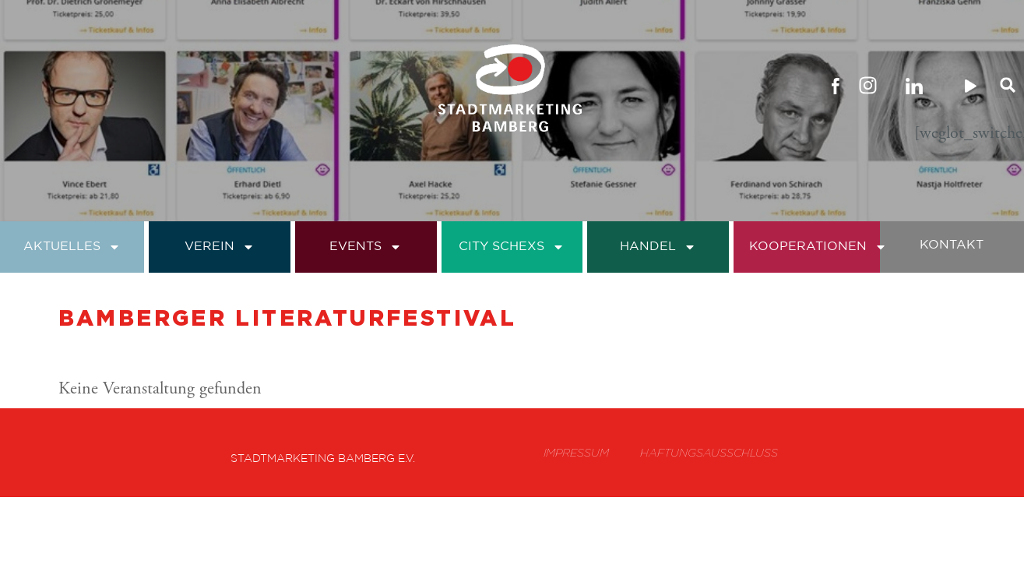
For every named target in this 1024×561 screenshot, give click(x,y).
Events (365, 247)
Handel (658, 247)
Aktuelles (72, 247)
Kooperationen (818, 247)
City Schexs (512, 247)
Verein (220, 247)
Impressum (576, 452)
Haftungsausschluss (709, 452)
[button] (1008, 85)
